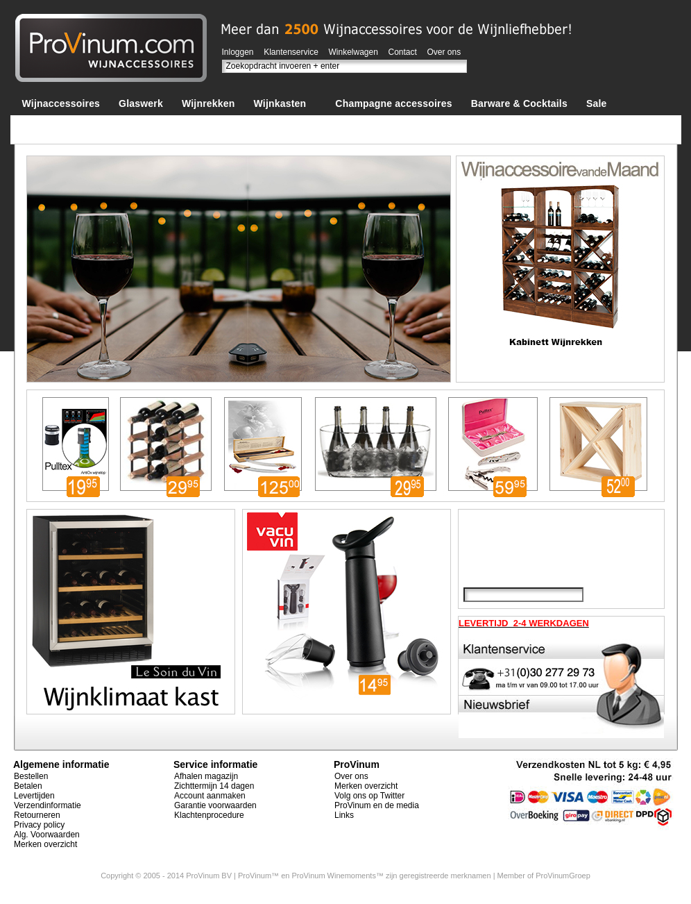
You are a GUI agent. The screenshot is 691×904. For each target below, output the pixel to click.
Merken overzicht (45, 844)
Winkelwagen (353, 52)
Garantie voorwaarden (215, 805)
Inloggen (238, 52)
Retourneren (37, 815)
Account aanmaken (210, 796)
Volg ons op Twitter (369, 796)
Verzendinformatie (47, 805)
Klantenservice (291, 52)
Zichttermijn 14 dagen (214, 786)
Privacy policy (39, 825)
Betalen (28, 786)
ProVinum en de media (376, 805)
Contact (403, 52)
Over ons (444, 52)
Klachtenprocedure (209, 815)
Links (344, 815)
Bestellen (31, 776)
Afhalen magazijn (206, 776)
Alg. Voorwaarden (47, 834)
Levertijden (34, 796)
